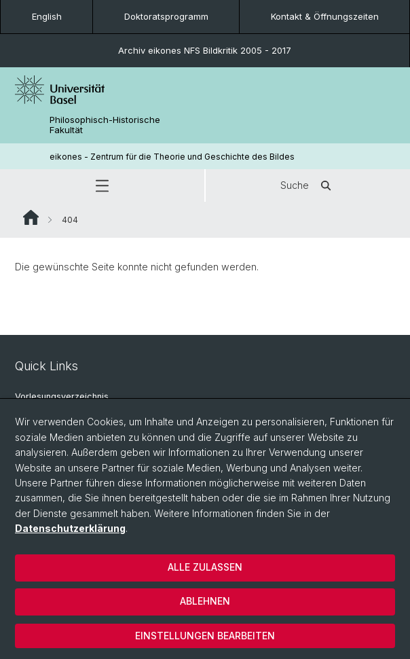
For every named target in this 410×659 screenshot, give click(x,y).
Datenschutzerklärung (70, 528)
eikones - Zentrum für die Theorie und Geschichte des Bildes (172, 157)
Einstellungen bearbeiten (205, 635)
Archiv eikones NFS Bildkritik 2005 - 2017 (204, 50)
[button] (102, 185)
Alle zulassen (205, 567)
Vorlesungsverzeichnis (62, 396)
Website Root (31, 217)
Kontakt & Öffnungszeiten (325, 16)
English (47, 16)
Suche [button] (308, 185)
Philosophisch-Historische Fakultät (105, 125)
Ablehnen (205, 601)
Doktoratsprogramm (166, 16)
